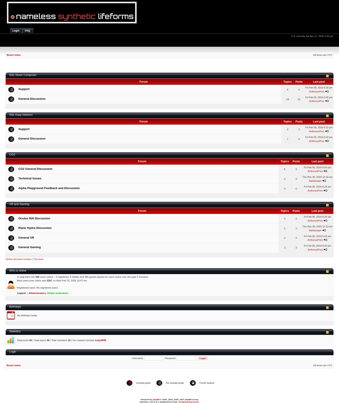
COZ (12, 154)
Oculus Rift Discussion (34, 218)
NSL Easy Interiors (21, 114)
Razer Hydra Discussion (35, 228)
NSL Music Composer (23, 75)
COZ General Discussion (35, 168)
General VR (26, 237)
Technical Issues (30, 178)
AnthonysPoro (316, 91)
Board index (14, 55)
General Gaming (29, 247)
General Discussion (31, 98)
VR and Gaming (19, 204)
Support (24, 89)
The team (38, 259)
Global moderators (58, 293)
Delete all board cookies (18, 259)
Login (12, 351)
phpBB (156, 399)
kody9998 (100, 340)
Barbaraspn (315, 181)
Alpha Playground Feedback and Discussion (49, 188)
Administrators (37, 293)
